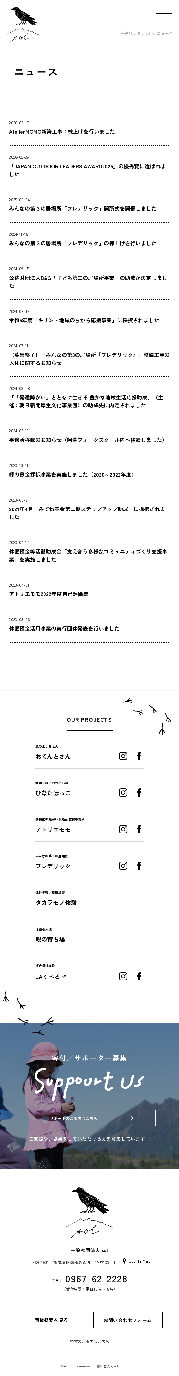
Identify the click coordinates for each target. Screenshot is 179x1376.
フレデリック (53, 866)
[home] (23, 24)
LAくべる (47, 976)
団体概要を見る (51, 1320)
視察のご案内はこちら (89, 1341)
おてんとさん (53, 756)
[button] (164, 9)
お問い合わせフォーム (128, 1320)
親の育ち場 (50, 939)
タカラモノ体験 (56, 902)
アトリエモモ (53, 829)
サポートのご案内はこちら (73, 1118)
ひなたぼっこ (53, 792)
